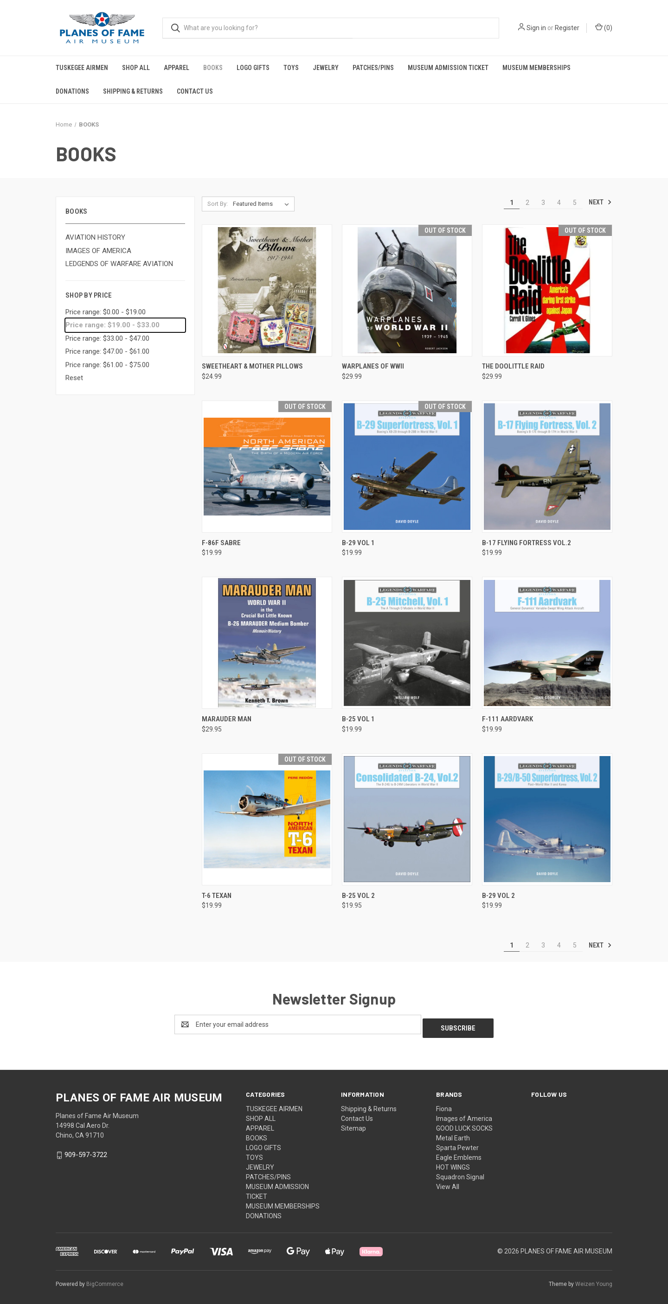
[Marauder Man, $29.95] (267, 643)
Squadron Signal (460, 1173)
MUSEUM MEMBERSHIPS (536, 67)
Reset (74, 378)
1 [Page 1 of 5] (512, 202)
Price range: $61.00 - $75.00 (107, 365)
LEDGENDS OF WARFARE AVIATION (119, 264)
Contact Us (195, 91)
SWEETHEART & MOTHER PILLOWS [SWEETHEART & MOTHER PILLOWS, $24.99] (252, 366)
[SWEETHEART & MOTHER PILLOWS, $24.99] (267, 290)
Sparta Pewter (457, 1144)
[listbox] (262, 204)
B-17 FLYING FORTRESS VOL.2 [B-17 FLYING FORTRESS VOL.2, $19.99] (526, 543)
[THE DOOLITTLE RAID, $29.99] (547, 290)
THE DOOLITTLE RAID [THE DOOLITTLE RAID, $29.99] (513, 366)
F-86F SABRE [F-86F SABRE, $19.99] (221, 543)
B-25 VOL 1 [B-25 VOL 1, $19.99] (358, 719)
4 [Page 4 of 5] (559, 202)
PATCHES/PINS (373, 67)
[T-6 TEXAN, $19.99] (267, 819)
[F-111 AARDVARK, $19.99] (547, 643)
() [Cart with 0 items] (603, 27)
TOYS (291, 67)
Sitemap (353, 1124)
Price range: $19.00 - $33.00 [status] (112, 325)
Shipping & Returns (133, 91)
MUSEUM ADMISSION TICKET (448, 67)
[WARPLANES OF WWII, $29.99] (407, 290)
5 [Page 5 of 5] (575, 202)
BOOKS (213, 67)
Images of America (464, 1115)
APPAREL (176, 67)
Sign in (536, 28)
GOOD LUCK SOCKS (464, 1124)
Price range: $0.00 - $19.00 (105, 312)
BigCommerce (104, 1280)
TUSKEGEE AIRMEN (82, 67)
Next (600, 202)
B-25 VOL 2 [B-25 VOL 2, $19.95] (358, 895)
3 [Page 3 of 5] (543, 202)
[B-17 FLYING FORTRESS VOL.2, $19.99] (547, 466)
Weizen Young (593, 1280)
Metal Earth (453, 1134)
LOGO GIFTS (253, 67)
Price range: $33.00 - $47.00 (107, 338)
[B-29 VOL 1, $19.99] (407, 466)
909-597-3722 (85, 1151)
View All (447, 1183)
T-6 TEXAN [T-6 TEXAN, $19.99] (216, 895)
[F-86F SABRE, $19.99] (267, 466)
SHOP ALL (136, 67)
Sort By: (217, 203)
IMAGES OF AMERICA (98, 251)
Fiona (444, 1105)
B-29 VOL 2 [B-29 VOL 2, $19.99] (498, 895)
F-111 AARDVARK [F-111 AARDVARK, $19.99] (507, 719)
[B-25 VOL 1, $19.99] (407, 643)
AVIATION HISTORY (95, 237)
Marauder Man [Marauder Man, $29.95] (226, 719)
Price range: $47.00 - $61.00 (107, 351)
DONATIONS (72, 91)
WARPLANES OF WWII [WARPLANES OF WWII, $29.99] (373, 366)
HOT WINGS (453, 1163)
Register (567, 28)
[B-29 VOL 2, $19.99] (547, 819)
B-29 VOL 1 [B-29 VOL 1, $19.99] (358, 543)
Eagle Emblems (459, 1154)
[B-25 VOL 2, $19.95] (407, 819)
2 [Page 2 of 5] (527, 202)
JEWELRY (326, 67)
